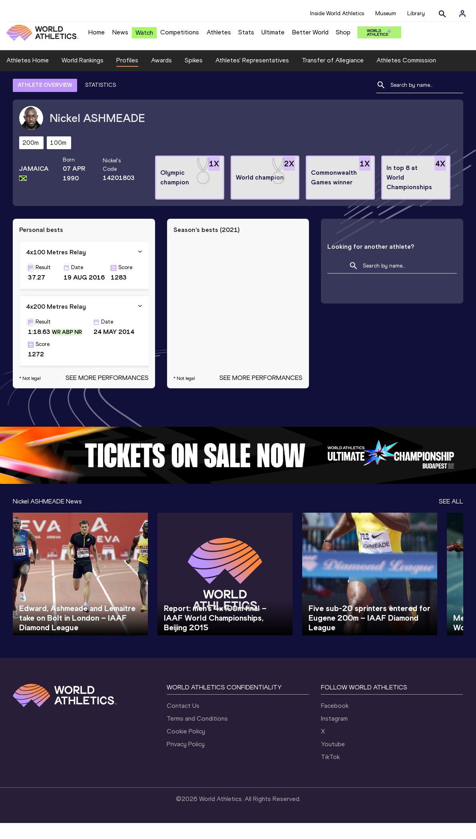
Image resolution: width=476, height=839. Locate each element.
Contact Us (183, 721)
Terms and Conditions (197, 734)
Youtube (333, 760)
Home (96, 32)
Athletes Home (27, 76)
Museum (385, 13)
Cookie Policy (186, 747)
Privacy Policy (186, 760)
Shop (343, 32)
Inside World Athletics (337, 13)
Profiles (127, 76)
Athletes (219, 32)
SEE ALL (451, 517)
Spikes (194, 76)
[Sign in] (462, 13)
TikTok (330, 773)
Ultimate (273, 32)
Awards (161, 76)
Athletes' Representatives (252, 76)
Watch (144, 32)
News (120, 32)
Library (416, 13)
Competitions (179, 32)
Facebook (335, 721)
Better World (310, 32)
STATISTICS (100, 101)
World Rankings (83, 76)
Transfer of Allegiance (333, 76)
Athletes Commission (406, 76)
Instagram (334, 734)
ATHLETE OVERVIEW (45, 101)
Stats (246, 32)
